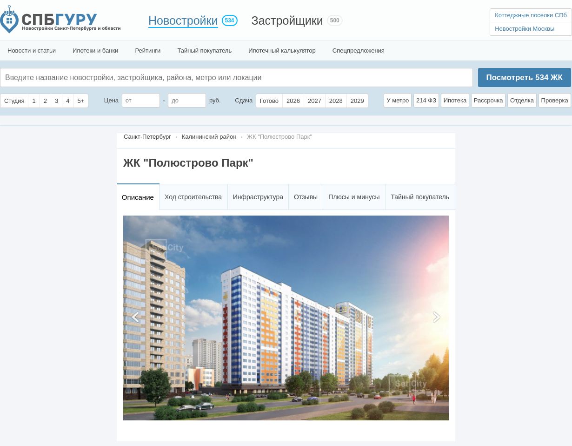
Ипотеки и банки (95, 50)
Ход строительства (193, 197)
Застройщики (287, 20)
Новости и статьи (31, 50)
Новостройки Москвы (524, 28)
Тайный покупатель (204, 50)
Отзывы (306, 197)
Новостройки (183, 20)
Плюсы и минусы (353, 197)
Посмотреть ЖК (524, 77)
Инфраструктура (258, 197)
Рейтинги (147, 50)
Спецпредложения (359, 50)
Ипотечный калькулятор (282, 50)
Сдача (244, 100)
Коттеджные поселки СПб (531, 15)
